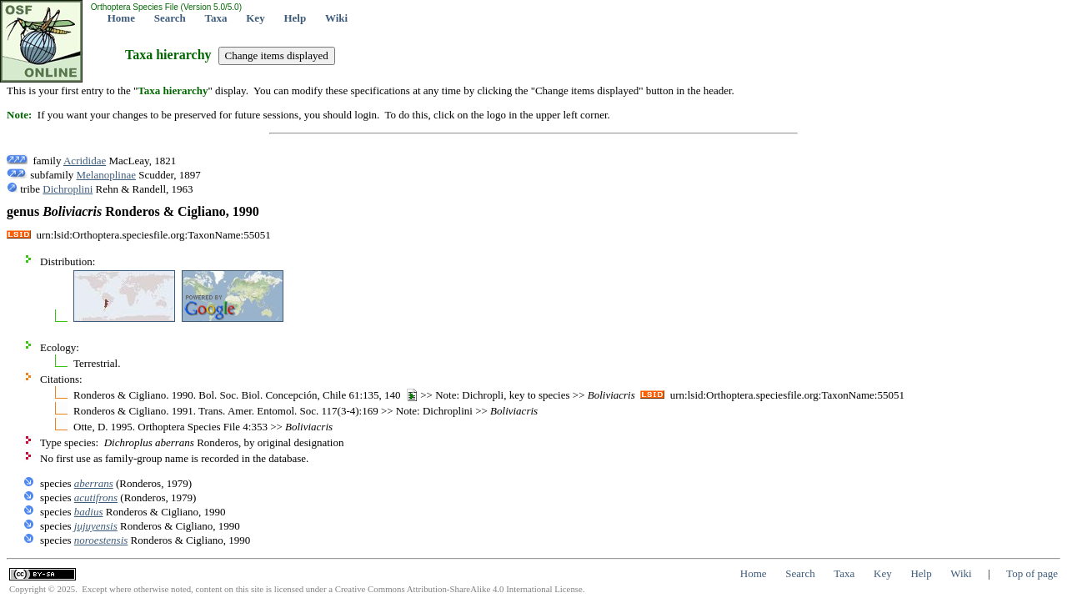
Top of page (1032, 573)
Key (255, 18)
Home (121, 18)
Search (170, 18)
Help (294, 18)
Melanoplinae (106, 174)
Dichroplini (68, 189)
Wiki (336, 18)
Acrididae (84, 160)
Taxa (216, 18)
